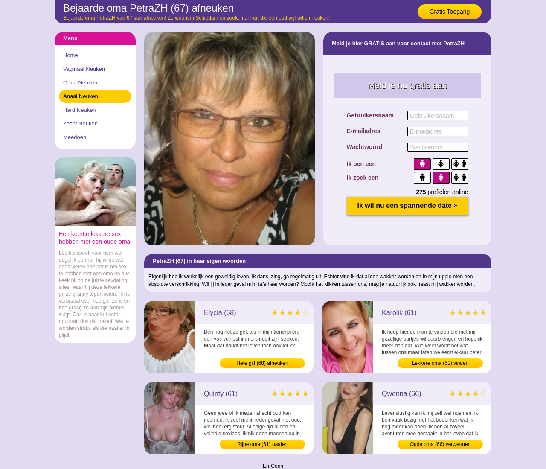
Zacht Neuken (80, 123)
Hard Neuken (79, 110)
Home (70, 55)
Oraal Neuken (80, 82)
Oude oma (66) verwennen (440, 444)
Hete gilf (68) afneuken (262, 363)
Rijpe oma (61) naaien (262, 444)
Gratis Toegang (450, 11)
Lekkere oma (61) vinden (440, 363)
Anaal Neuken (80, 96)
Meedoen (74, 137)
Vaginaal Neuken (84, 69)
